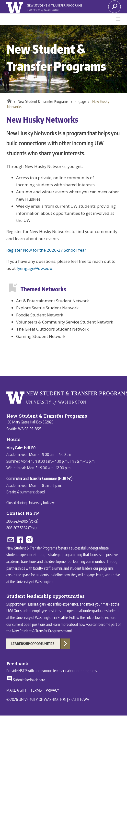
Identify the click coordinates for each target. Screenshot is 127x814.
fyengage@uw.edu (34, 268)
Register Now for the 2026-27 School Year (46, 250)
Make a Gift (16, 690)
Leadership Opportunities (32, 644)
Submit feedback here (25, 679)
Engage (80, 101)
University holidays (41, 502)
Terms (36, 690)
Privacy (52, 690)
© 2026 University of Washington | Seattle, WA (47, 699)
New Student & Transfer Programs (43, 101)
